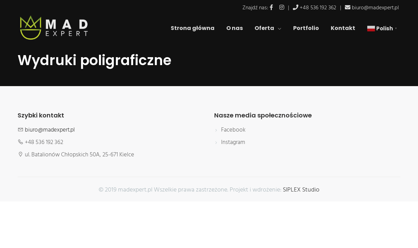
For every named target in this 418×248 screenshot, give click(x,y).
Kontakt (343, 28)
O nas (234, 28)
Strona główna (193, 28)
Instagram (233, 142)
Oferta (268, 28)
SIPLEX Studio (301, 190)
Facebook (233, 130)
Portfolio (306, 28)
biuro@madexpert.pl (375, 7)
